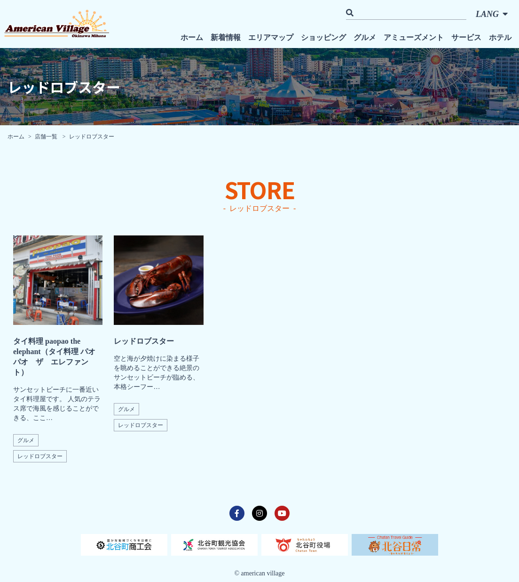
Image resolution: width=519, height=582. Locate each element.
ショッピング (323, 37)
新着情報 (226, 37)
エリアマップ (270, 37)
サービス (466, 37)
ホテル (500, 37)
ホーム (192, 37)
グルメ (365, 37)
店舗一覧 (47, 136)
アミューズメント (414, 37)
